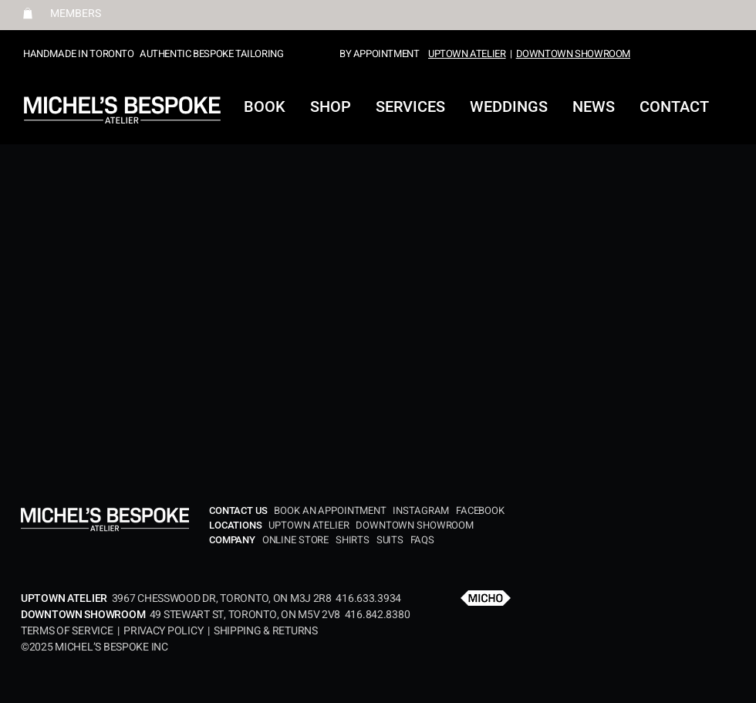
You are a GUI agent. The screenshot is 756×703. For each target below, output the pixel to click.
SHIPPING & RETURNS (266, 631)
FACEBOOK (480, 510)
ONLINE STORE (296, 539)
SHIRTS (353, 539)
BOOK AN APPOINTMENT (332, 510)
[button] (27, 13)
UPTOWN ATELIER (467, 53)
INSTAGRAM (421, 510)
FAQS (422, 539)
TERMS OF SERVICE (69, 631)
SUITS (389, 539)
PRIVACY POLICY (163, 631)
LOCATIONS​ (237, 525)
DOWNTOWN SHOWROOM (573, 53)
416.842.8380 (377, 615)
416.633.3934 (368, 598)
